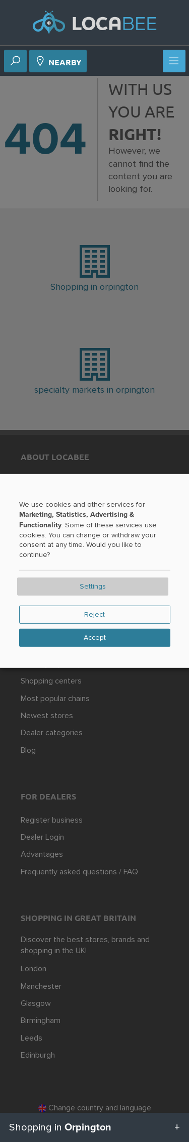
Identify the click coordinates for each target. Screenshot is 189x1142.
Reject (94, 614)
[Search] (15, 62)
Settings (93, 586)
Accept (95, 637)
